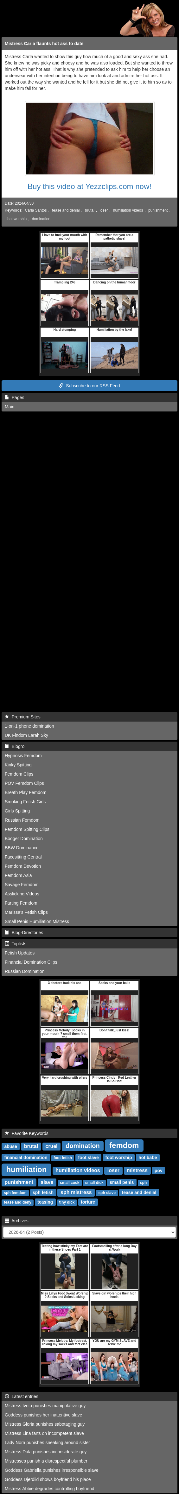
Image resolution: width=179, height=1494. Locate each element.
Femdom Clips (19, 774)
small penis (122, 1182)
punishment (158, 210)
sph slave (107, 1193)
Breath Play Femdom (26, 792)
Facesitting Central (23, 856)
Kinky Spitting (18, 764)
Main (9, 406)
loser (103, 210)
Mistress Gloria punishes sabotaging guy (45, 1424)
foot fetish (63, 1158)
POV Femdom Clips (24, 783)
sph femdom (15, 1193)
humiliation (26, 1169)
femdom (124, 1145)
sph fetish (43, 1192)
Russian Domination (24, 971)
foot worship (16, 219)
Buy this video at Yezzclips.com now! (89, 186)
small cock (69, 1182)
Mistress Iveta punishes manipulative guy (45, 1405)
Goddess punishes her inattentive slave (43, 1414)
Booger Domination (24, 838)
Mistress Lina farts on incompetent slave (44, 1433)
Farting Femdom (21, 903)
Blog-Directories (24, 932)
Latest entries (21, 1396)
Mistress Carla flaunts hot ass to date (44, 43)
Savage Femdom (22, 884)
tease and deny (17, 1202)
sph (143, 1182)
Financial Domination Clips (31, 962)
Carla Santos (36, 210)
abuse (10, 1146)
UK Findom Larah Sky (26, 735)
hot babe (147, 1157)
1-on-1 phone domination (29, 726)
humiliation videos (128, 210)
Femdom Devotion (23, 866)
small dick (94, 1182)
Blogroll (15, 746)
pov (159, 1170)
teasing (45, 1202)
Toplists (15, 943)
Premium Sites (23, 716)
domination (41, 219)
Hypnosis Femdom (23, 755)
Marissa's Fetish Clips (26, 912)
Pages (14, 397)
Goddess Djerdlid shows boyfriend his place (48, 1479)
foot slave (88, 1157)
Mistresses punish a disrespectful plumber (46, 1460)
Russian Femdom (22, 820)
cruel (51, 1146)
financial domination (25, 1157)
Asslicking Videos (22, 893)
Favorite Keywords (26, 1133)
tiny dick (67, 1202)
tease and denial (66, 210)
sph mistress (76, 1192)
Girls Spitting (17, 810)
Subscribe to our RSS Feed (89, 385)
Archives (17, 1220)
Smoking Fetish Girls (25, 801)
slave (47, 1182)
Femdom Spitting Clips (27, 829)
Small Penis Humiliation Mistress (37, 921)
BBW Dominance (22, 847)
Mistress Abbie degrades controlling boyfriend (49, 1488)
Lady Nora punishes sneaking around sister (47, 1442)
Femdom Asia (18, 875)
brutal (89, 210)
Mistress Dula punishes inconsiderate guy (45, 1451)
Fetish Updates (20, 952)
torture (88, 1202)
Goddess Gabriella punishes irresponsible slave (52, 1470)
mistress (137, 1170)
